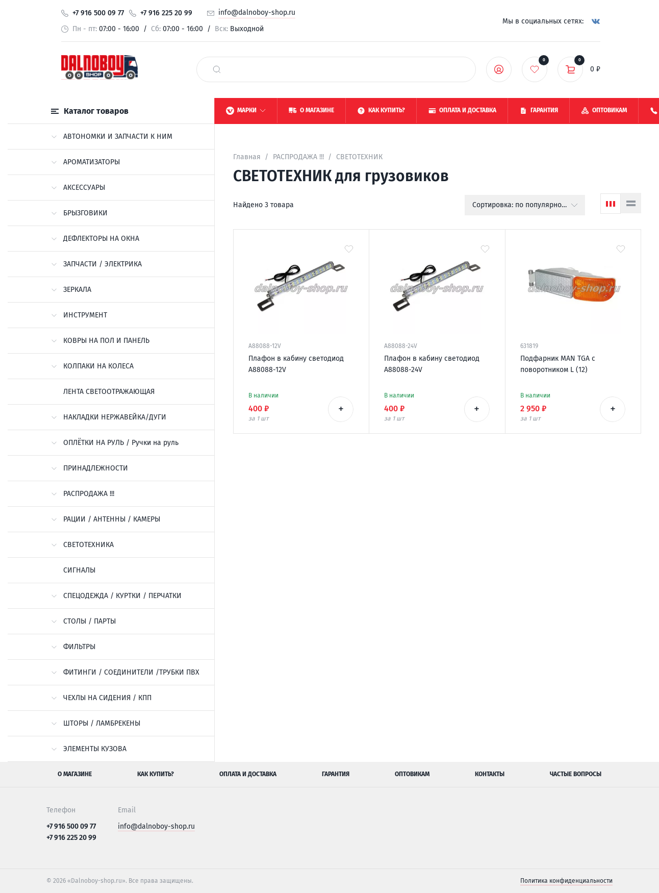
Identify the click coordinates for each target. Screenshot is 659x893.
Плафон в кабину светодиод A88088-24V (431, 364)
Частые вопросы (575, 774)
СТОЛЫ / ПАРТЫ (83, 621)
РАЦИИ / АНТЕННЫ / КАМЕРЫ (105, 519)
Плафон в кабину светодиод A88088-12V (296, 364)
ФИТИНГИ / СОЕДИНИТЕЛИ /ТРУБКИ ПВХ (125, 672)
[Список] (631, 203)
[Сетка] (610, 203)
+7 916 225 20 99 (166, 13)
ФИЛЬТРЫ (73, 646)
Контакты (489, 774)
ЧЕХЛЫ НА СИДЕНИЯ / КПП (101, 697)
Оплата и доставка (247, 774)
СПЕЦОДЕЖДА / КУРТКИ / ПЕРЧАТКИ (116, 595)
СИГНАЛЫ (79, 570)
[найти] (216, 69)
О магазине (75, 774)
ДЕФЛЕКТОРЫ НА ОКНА (95, 238)
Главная (247, 157)
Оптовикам (412, 774)
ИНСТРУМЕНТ (79, 315)
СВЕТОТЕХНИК (359, 157)
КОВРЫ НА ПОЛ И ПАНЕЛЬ (100, 340)
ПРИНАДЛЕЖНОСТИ (89, 468)
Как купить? (155, 774)
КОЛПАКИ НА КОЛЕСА (92, 366)
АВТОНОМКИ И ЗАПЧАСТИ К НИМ (111, 136)
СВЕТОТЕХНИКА (82, 544)
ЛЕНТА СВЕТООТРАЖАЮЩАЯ (109, 391)
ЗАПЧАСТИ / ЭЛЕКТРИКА (96, 264)
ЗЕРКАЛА (71, 289)
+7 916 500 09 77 (98, 13)
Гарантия (335, 774)
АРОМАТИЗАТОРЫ (85, 162)
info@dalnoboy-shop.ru (256, 12)
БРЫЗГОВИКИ (79, 213)
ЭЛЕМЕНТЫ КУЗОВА (88, 749)
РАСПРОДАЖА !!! (82, 493)
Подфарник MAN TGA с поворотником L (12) (557, 364)
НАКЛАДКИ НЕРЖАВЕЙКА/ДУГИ (108, 417)
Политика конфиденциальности (566, 880)
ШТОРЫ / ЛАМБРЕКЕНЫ (95, 723)
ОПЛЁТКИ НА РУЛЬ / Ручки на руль (115, 442)
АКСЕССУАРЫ (78, 187)
